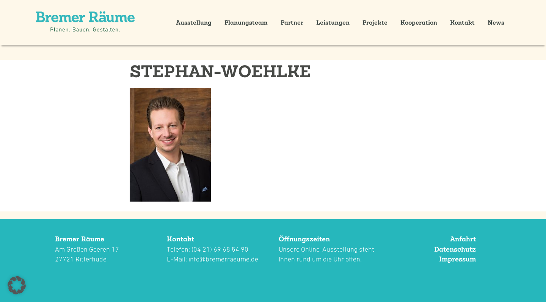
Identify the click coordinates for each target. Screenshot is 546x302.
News (496, 22)
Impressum (457, 259)
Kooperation (418, 22)
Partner (292, 22)
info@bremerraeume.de (223, 259)
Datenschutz (455, 249)
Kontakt (462, 22)
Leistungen (333, 22)
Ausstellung (194, 22)
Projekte (375, 22)
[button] (16, 285)
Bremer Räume (79, 239)
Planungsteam (246, 22)
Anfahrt (463, 239)
